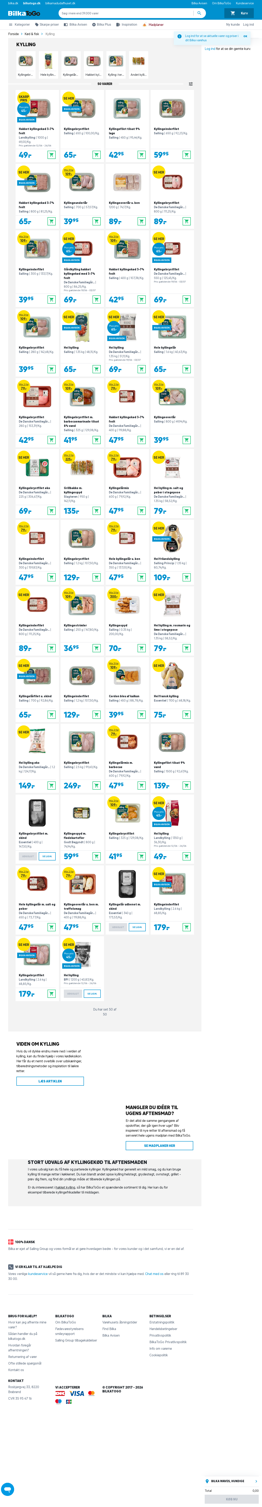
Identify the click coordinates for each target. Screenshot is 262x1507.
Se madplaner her (159, 1145)
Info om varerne (160, 1348)
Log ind (248, 24)
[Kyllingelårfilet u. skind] (37, 689)
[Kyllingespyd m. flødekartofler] (82, 829)
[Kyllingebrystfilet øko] (37, 483)
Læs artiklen (50, 1081)
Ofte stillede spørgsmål (24, 1363)
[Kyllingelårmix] (127, 483)
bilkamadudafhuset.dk (60, 3)
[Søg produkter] (200, 13)
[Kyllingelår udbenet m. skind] (127, 900)
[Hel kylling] (82, 343)
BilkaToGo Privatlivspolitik (168, 1342)
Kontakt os (16, 1370)
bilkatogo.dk (32, 3)
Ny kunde (233, 24)
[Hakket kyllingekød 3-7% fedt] (37, 126)
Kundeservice (245, 3)
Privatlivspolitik (160, 1335)
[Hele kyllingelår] (172, 343)
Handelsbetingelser (163, 1329)
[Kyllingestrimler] (82, 621)
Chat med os (154, 1274)
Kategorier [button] (19, 25)
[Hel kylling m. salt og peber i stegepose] (172, 483)
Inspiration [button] (125, 25)
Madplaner (153, 25)
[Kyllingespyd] (127, 621)
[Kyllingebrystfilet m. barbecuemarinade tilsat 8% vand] (82, 412)
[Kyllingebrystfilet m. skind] (37, 829)
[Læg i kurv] (51, 155)
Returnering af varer (22, 1357)
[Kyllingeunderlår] (82, 196)
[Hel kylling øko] (37, 758)
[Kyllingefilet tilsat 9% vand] (172, 758)
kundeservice (38, 1274)
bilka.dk (13, 3)
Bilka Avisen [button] (74, 25)
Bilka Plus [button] (100, 25)
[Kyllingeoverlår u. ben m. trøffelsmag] (82, 900)
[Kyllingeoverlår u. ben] (127, 196)
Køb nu (232, 1499)
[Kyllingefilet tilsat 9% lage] (127, 126)
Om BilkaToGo (221, 3)
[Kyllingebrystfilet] (82, 126)
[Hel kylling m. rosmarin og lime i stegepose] (172, 621)
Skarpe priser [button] (46, 25)
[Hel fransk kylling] (172, 689)
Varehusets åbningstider (119, 1322)
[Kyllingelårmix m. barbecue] (127, 758)
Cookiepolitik (158, 1355)
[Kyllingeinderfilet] (172, 126)
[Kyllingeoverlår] (172, 412)
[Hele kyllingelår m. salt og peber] (37, 900)
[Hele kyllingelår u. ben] (127, 552)
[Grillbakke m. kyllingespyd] (82, 483)
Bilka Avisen (199, 3)
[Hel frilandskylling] (172, 552)
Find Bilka (109, 1329)
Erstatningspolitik (161, 1322)
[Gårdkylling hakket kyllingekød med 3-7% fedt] (82, 268)
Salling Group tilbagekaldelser (76, 1340)
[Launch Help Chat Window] (7, 1489)
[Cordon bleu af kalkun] (127, 689)
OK (245, 36)
